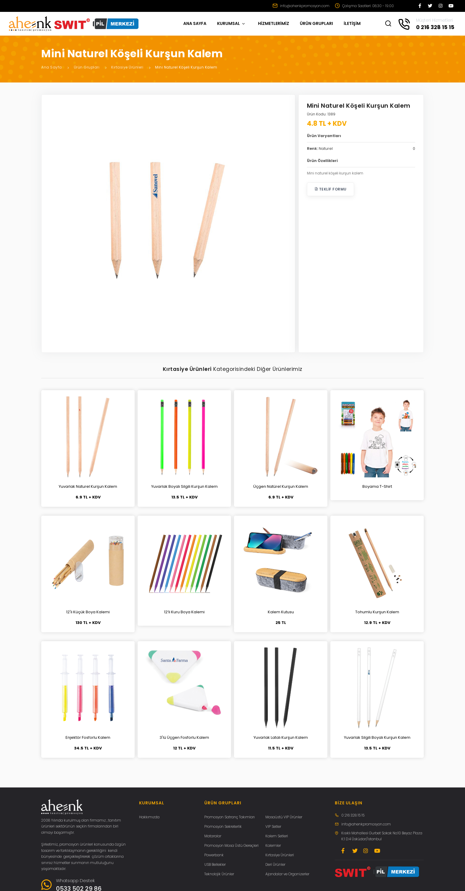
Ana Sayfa (51, 67)
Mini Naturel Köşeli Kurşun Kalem (186, 67)
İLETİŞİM (352, 23)
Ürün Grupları (87, 67)
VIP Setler (273, 826)
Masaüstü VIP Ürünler (283, 816)
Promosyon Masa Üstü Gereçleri (231, 845)
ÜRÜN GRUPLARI (316, 23)
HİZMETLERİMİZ (273, 23)
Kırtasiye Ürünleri (127, 67)
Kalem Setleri (276, 835)
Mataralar (212, 835)
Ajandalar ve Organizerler (287, 873)
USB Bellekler (215, 864)
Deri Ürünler (275, 864)
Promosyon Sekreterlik (223, 826)
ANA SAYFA (194, 23)
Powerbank (214, 854)
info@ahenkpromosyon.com (301, 5)
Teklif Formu (330, 189)
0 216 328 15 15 (352, 815)
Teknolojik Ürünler (219, 873)
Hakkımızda (149, 816)
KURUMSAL (231, 23)
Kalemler (273, 845)
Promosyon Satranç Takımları (229, 816)
